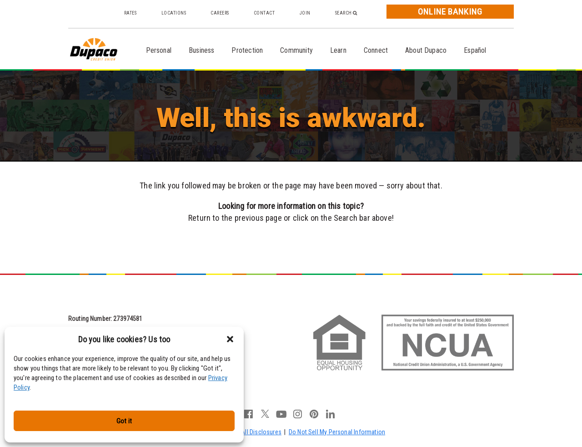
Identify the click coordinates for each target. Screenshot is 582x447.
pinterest (314, 413)
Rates (130, 12)
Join (305, 12)
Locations (173, 12)
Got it (124, 421)
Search (346, 12)
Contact (264, 12)
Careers (220, 12)
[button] (230, 339)
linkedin (330, 413)
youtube (281, 413)
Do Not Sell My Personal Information (337, 432)
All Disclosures (261, 432)
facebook (248, 413)
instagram (297, 413)
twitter (265, 413)
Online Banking (450, 11)
